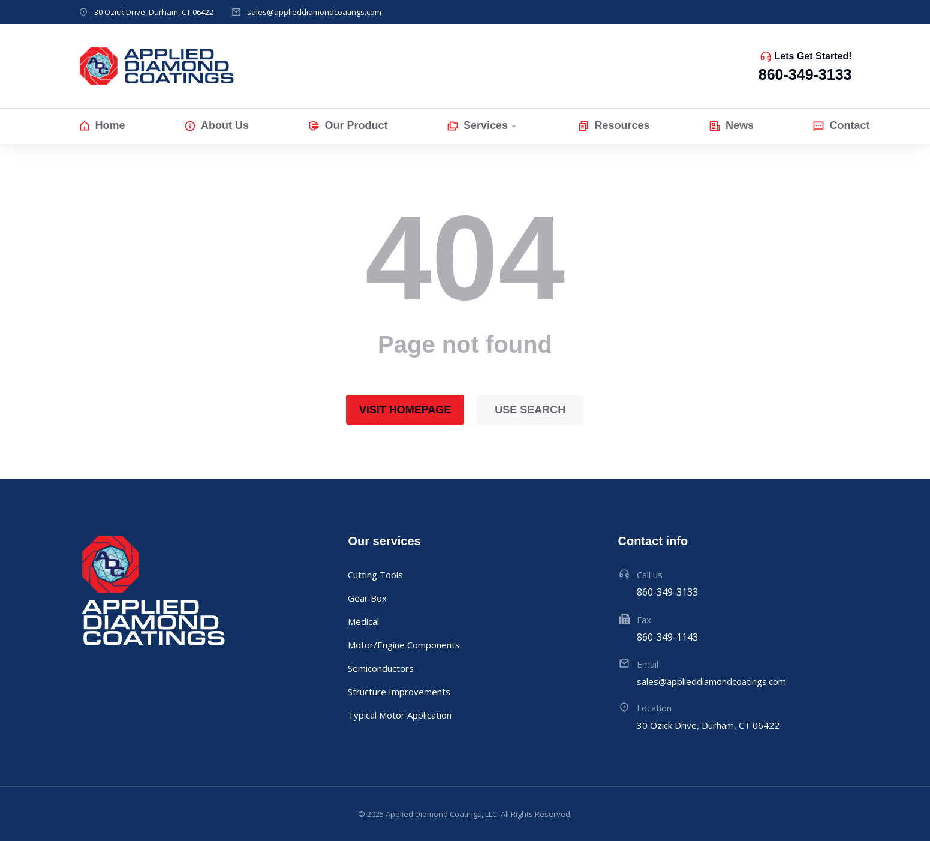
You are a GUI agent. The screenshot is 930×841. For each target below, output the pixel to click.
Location (654, 708)
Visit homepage (405, 410)
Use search (530, 410)
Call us (650, 575)
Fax (644, 620)
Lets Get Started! (813, 56)
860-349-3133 (805, 74)
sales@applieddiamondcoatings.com (314, 12)
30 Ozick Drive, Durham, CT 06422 (153, 12)
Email (647, 664)
